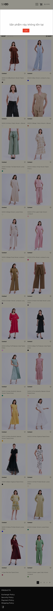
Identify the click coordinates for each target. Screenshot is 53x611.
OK (26, 30)
